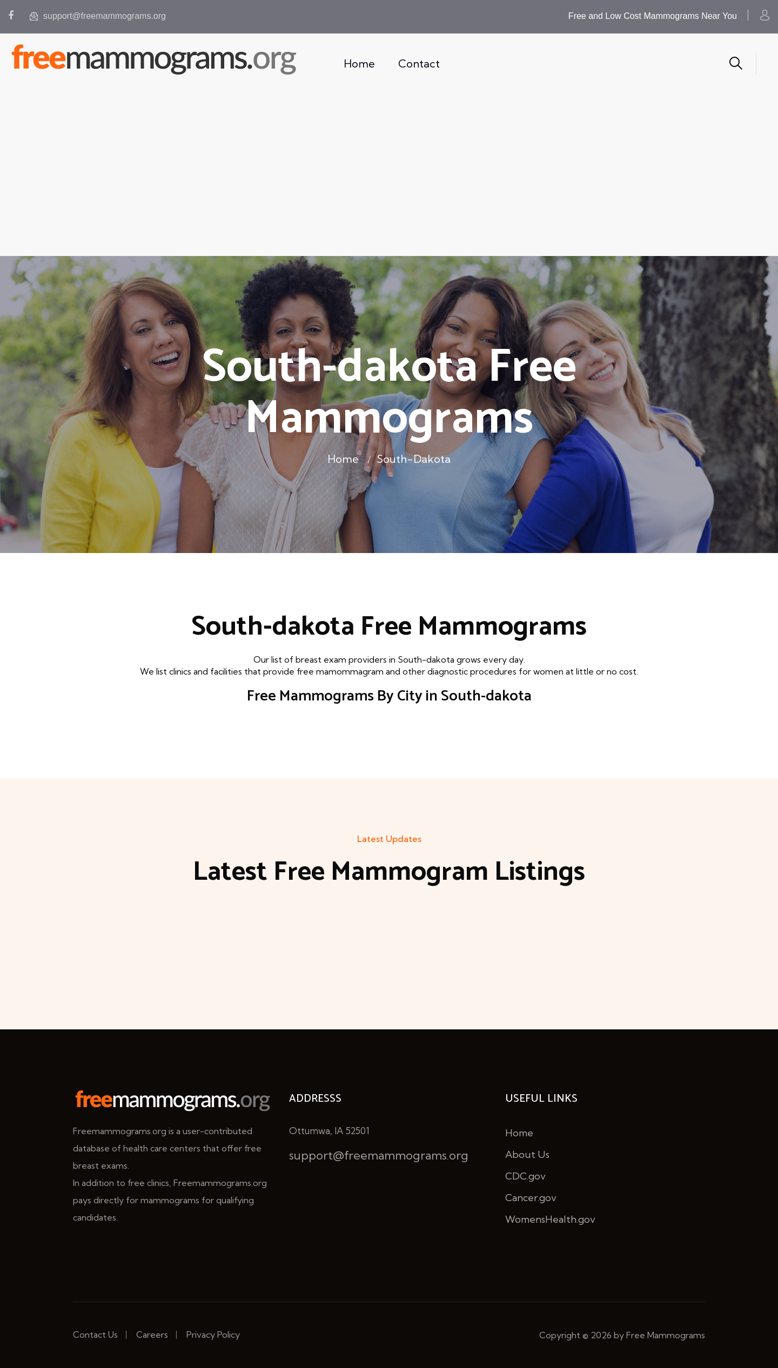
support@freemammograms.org (98, 16)
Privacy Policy (213, 1334)
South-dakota (414, 459)
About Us (527, 1154)
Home (359, 63)
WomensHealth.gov (550, 1219)
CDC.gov (525, 1176)
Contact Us (95, 1334)
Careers (152, 1334)
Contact (419, 63)
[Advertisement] (389, 175)
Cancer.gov (530, 1197)
